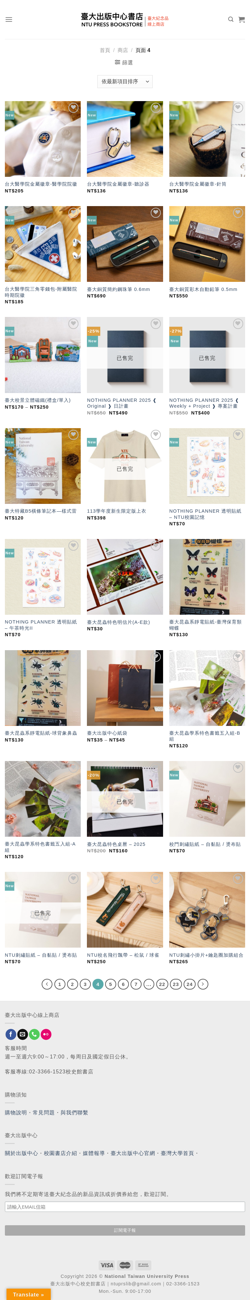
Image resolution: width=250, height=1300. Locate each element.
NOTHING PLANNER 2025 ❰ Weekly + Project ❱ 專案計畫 (204, 403)
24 (190, 984)
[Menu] (9, 19)
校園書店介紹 (60, 1153)
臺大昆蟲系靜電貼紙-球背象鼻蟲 (41, 733)
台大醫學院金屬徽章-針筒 (198, 184)
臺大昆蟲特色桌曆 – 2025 (116, 844)
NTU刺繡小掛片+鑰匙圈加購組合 (206, 955)
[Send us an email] (22, 1034)
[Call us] (34, 1034)
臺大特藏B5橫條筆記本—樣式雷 (41, 511)
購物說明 (16, 1112)
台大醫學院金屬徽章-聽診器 (118, 184)
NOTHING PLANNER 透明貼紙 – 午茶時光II (41, 625)
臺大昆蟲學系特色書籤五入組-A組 (40, 847)
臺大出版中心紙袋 (107, 733)
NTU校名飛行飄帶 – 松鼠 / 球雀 (123, 955)
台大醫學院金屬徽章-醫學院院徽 (41, 184)
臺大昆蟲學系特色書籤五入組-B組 (204, 736)
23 (176, 984)
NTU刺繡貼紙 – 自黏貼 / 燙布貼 (41, 955)
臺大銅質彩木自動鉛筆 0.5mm (203, 289)
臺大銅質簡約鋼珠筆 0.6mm (118, 289)
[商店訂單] (124, 81)
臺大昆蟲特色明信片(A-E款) (118, 622)
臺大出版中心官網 (133, 1153)
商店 (123, 50)
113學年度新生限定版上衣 (116, 511)
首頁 (105, 50)
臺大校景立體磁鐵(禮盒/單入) (38, 400)
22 (162, 984)
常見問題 (44, 1112)
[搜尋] (231, 19)
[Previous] (47, 984)
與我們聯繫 (75, 1112)
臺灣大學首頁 (177, 1153)
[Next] (203, 984)
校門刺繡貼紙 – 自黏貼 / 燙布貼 (205, 844)
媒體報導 (94, 1153)
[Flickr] (46, 1034)
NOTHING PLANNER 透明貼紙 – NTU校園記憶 (205, 514)
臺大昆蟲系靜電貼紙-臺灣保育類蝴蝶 (205, 625)
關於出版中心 (21, 1153)
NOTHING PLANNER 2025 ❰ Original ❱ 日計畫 (122, 403)
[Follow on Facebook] (11, 1034)
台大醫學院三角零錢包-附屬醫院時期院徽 (41, 292)
